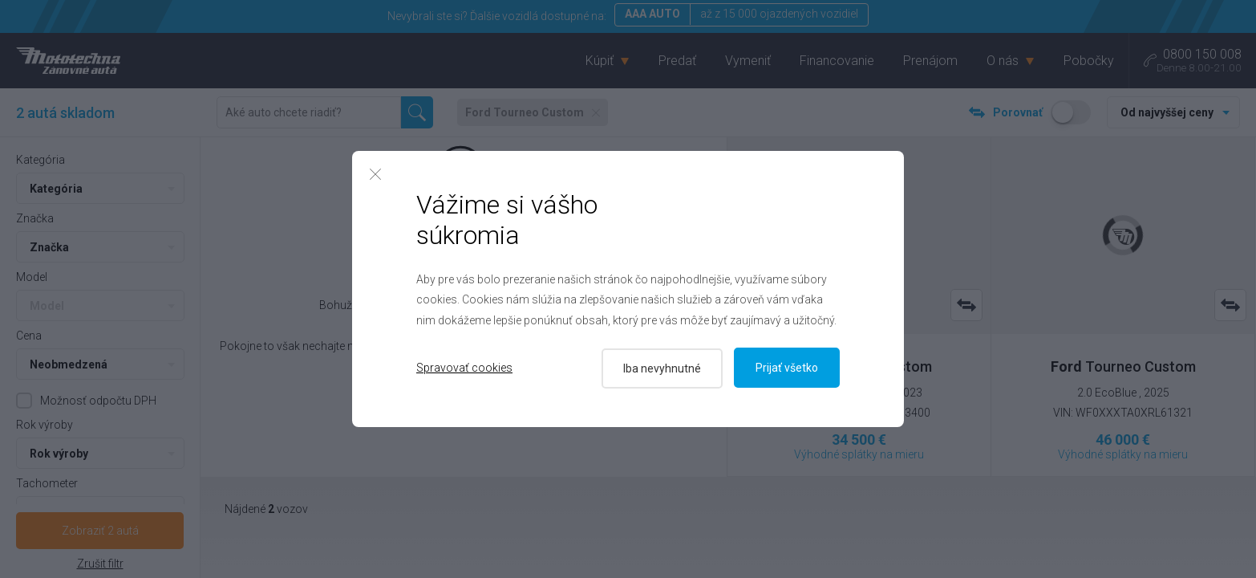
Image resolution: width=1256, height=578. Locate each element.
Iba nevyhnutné (660, 367)
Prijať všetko (787, 367)
